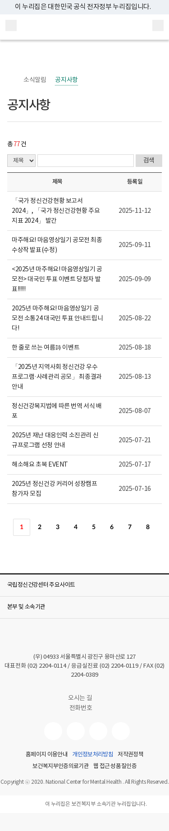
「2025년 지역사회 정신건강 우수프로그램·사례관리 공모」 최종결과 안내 (57, 377)
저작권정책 (130, 755)
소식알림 (34, 80)
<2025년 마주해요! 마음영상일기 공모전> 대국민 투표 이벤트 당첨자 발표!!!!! (57, 279)
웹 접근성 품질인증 (115, 767)
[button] (84, 585)
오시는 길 (84, 698)
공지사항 (66, 80)
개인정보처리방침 (92, 755)
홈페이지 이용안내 (47, 755)
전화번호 (80, 708)
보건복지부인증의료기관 (60, 767)
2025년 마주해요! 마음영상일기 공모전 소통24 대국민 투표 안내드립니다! (57, 318)
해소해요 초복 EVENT (40, 464)
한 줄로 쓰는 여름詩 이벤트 (45, 347)
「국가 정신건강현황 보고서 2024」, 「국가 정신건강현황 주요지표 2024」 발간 (56, 211)
